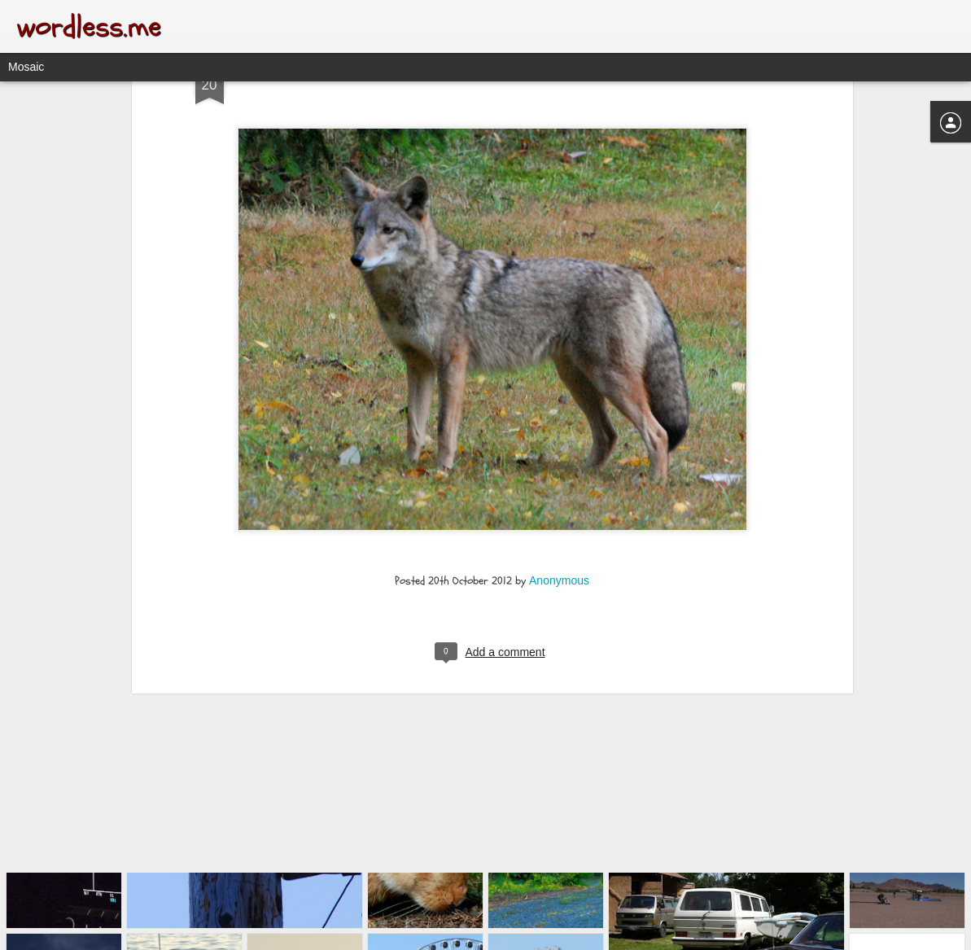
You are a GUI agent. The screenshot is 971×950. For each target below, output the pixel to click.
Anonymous (559, 497)
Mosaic (26, 66)
